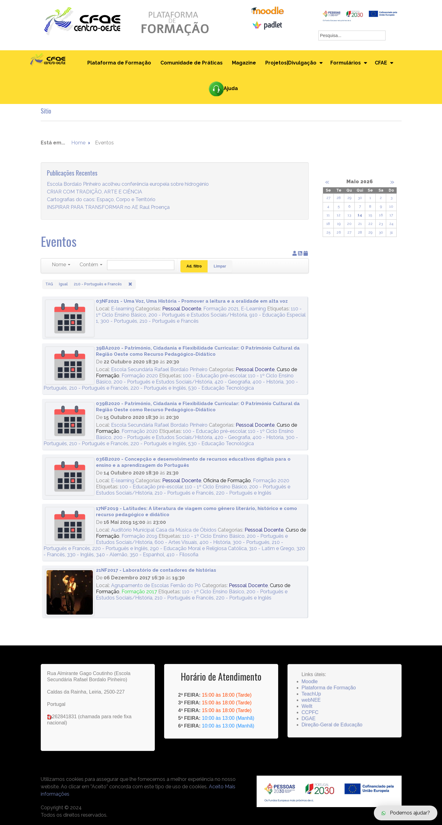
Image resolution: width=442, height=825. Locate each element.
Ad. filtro (194, 266)
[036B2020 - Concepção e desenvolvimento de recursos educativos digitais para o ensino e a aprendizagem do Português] (69, 476)
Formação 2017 (139, 592)
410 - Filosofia (182, 555)
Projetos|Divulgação (290, 63)
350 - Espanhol (147, 555)
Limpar (220, 266)
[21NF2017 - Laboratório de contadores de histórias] (69, 592)
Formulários (345, 63)
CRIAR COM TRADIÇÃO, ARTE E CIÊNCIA (94, 192)
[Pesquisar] (140, 265)
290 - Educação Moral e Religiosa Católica (198, 548)
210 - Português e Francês (169, 321)
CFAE (381, 63)
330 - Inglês (80, 555)
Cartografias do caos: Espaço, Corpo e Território (101, 200)
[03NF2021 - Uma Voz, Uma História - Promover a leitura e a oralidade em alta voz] (69, 319)
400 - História (267, 382)
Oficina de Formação (227, 480)
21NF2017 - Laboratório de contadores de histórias (156, 570)
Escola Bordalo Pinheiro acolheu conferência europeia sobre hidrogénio (128, 184)
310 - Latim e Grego (271, 548)
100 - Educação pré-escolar (214, 376)
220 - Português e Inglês (158, 388)
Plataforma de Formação (119, 63)
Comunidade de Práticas (191, 63)
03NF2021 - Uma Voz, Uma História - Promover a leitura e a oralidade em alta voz (192, 301)
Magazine (244, 63)
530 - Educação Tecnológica (221, 388)
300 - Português (118, 321)
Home (78, 143)
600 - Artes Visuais (176, 542)
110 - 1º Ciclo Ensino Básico (216, 487)
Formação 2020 (140, 376)
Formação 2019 (139, 536)
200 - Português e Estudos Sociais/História (197, 315)
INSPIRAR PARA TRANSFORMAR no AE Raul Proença (108, 207)
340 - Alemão (111, 555)
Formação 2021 (221, 309)
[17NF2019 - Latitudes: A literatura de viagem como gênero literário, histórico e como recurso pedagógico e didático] (69, 526)
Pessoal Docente (181, 309)
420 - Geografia (232, 382)
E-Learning (253, 309)
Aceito (216, 787)
